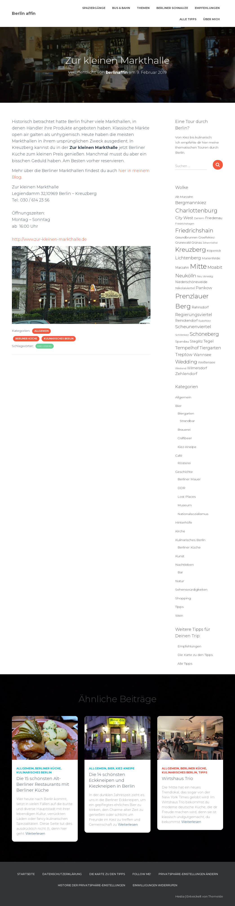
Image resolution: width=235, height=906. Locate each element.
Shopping (183, 598)
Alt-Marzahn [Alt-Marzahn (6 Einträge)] (184, 197)
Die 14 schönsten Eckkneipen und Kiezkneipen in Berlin (112, 780)
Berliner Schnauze (172, 8)
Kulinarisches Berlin (58, 338)
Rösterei (184, 463)
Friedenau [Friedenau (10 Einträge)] (213, 218)
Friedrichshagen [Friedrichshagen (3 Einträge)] (184, 223)
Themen (143, 8)
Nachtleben (184, 565)
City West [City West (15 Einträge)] (184, 218)
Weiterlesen (35, 833)
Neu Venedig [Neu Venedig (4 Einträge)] (205, 276)
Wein (179, 615)
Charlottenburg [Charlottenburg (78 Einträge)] (196, 210)
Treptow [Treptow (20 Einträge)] (184, 354)
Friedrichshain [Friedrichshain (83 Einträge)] (194, 230)
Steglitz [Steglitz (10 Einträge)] (196, 341)
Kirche (180, 531)
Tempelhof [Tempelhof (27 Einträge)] (187, 347)
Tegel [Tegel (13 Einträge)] (209, 341)
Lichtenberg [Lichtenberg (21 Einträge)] (188, 257)
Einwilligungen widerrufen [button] (155, 885)
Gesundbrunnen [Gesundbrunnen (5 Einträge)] (186, 237)
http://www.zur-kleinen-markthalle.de (50, 239)
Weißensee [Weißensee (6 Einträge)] (206, 362)
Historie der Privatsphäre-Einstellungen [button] (91, 885)
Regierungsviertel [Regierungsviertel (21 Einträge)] (193, 314)
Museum (184, 505)
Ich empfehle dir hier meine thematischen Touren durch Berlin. (197, 147)
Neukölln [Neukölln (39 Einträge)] (185, 275)
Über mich (211, 19)
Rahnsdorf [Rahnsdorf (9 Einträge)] (200, 307)
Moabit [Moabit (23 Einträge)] (215, 267)
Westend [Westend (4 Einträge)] (180, 368)
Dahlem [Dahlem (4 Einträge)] (199, 218)
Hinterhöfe (183, 522)
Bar (180, 572)
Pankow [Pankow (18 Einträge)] (204, 287)
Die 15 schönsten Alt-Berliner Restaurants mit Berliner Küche (42, 784)
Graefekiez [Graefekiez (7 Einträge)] (206, 237)
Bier (178, 406)
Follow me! (142, 874)
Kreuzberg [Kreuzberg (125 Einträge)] (190, 249)
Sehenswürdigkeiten (191, 589)
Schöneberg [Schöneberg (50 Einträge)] (204, 334)
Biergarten (185, 413)
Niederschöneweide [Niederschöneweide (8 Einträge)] (191, 282)
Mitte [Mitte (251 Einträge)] (198, 266)
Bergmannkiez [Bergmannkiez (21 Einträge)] (190, 202)
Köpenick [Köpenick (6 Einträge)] (214, 250)
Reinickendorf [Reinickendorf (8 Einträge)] (186, 321)
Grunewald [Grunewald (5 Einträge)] (183, 242)
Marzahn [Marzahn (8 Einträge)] (182, 268)
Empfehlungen (207, 8)
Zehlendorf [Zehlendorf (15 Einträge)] (186, 373)
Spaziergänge (93, 8)
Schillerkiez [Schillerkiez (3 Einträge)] (182, 335)
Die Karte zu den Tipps (195, 655)
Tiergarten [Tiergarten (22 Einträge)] (210, 347)
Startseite (26, 874)
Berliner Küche (26, 338)
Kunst (179, 556)
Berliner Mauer (189, 479)
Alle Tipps (188, 19)
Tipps (179, 607)
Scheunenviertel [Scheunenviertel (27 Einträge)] (193, 326)
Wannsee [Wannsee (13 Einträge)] (202, 354)
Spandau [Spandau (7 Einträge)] (182, 341)
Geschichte (184, 472)
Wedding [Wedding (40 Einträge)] (186, 362)
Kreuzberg (44, 346)
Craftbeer (184, 438)
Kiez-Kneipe (186, 447)
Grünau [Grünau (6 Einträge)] (196, 242)
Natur (179, 581)
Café (178, 456)
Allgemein (41, 331)
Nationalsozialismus (192, 514)
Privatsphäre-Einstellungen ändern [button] (188, 874)
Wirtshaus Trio (177, 778)
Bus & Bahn (121, 8)
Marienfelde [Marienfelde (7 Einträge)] (211, 258)
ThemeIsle (215, 896)
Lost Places (186, 497)
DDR (181, 488)
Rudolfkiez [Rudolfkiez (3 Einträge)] (204, 320)
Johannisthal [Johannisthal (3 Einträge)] (210, 242)
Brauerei (184, 430)
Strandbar (187, 421)
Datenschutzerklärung (62, 874)
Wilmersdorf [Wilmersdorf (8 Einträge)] (197, 368)
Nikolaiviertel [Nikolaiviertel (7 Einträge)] (185, 288)
